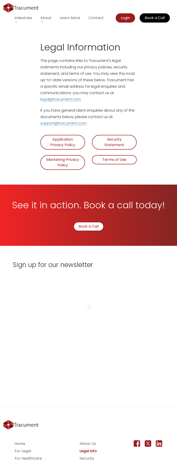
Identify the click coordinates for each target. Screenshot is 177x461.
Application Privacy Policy (62, 142)
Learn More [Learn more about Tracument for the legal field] (70, 17)
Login (125, 17)
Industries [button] (23, 17)
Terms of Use (114, 159)
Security (87, 458)
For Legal (23, 451)
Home (20, 443)
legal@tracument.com (60, 99)
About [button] (45, 17)
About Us (88, 443)
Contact (96, 17)
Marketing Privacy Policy (62, 162)
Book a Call (155, 17)
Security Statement (114, 142)
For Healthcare (28, 458)
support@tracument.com (63, 123)
